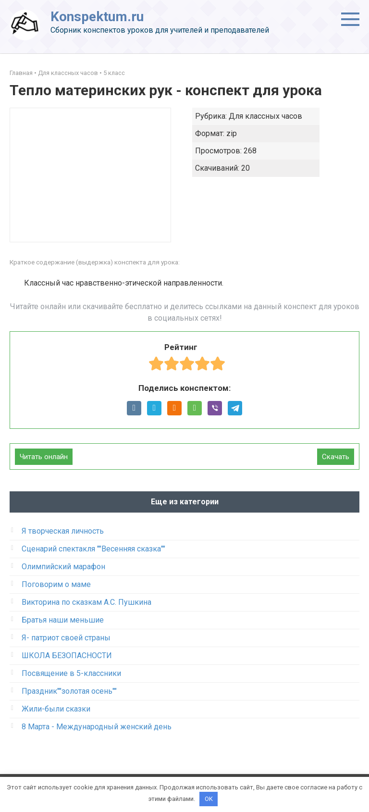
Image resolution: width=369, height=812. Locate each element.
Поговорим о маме (56, 584)
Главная (21, 72)
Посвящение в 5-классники (71, 673)
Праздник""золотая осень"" (69, 691)
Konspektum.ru (97, 17)
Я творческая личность (63, 531)
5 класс (114, 72)
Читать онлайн (44, 456)
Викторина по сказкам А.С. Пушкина (86, 602)
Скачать (335, 456)
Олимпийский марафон (63, 566)
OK (209, 798)
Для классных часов (68, 72)
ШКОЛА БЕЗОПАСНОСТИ (67, 655)
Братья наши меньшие (63, 620)
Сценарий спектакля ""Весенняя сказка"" (93, 548)
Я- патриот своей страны (66, 637)
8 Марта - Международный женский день (97, 726)
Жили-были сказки (56, 708)
